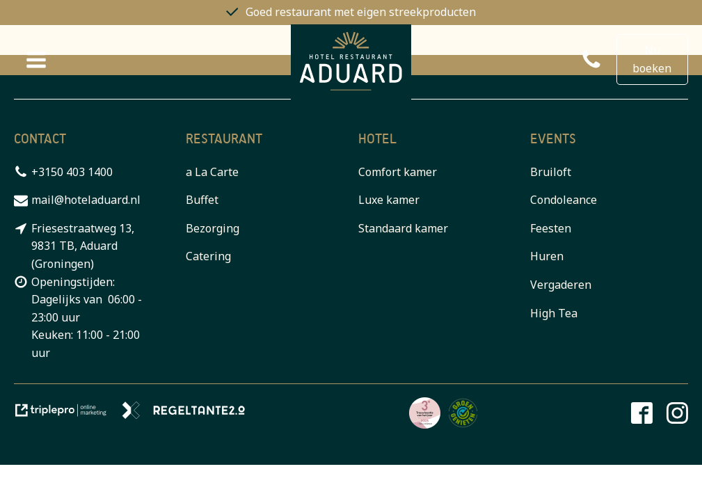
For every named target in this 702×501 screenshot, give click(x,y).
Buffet (202, 199)
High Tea (553, 313)
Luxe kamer (389, 199)
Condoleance (563, 199)
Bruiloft (550, 172)
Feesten (550, 228)
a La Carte (212, 172)
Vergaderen (560, 284)
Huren (547, 256)
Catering (208, 256)
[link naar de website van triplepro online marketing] (67, 414)
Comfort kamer (397, 172)
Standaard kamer (403, 228)
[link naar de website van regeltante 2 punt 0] (189, 414)
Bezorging (212, 228)
